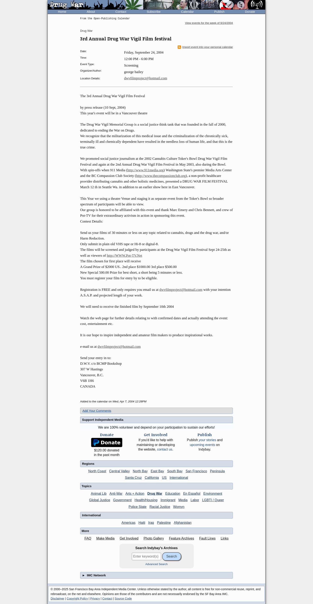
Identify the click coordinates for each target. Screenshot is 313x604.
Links (224, 538)
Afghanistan (183, 522)
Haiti (142, 522)
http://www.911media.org (145, 170)
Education (172, 493)
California (152, 477)
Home (62, 11)
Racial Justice (159, 507)
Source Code (123, 598)
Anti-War (115, 493)
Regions (88, 463)
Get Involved (129, 538)
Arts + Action (134, 493)
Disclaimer (57, 598)
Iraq (151, 522)
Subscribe (154, 11)
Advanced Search (156, 564)
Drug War (86, 30)
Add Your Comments (96, 410)
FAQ (88, 538)
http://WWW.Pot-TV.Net (124, 256)
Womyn (179, 507)
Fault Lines (207, 538)
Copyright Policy (77, 598)
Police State (137, 507)
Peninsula (217, 471)
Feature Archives (181, 538)
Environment (212, 493)
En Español (191, 493)
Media (183, 500)
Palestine (164, 522)
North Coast (97, 471)
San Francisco (196, 471)
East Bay (157, 471)
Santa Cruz (133, 477)
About (91, 11)
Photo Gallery (154, 538)
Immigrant (167, 500)
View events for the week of (209, 22)
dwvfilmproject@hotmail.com (145, 78)
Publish (219, 11)
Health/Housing (146, 500)
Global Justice (99, 500)
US (164, 477)
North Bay (140, 471)
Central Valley (119, 471)
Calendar (187, 11)
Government (122, 500)
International (179, 477)
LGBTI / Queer (213, 500)
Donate (250, 11)
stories (207, 440)
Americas (129, 522)
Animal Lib (98, 493)
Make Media (105, 538)
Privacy (95, 598)
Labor (195, 500)
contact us (164, 449)
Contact (120, 11)
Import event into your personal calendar (205, 47)
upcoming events (202, 445)
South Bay (175, 471)
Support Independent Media (102, 419)
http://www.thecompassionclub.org (161, 176)
